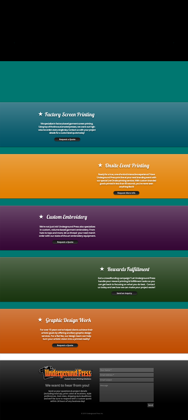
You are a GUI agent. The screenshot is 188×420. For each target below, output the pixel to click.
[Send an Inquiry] (124, 293)
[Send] (150, 405)
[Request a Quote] (65, 345)
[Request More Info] (126, 193)
